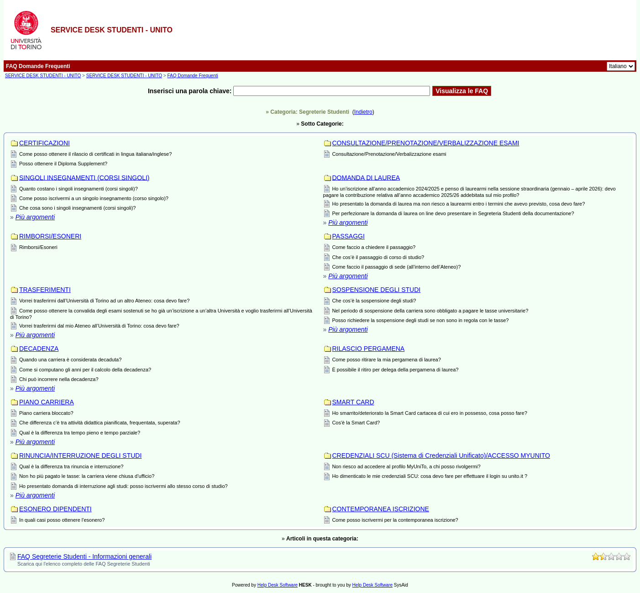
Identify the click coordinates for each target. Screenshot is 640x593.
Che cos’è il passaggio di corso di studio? (378, 257)
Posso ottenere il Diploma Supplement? (63, 163)
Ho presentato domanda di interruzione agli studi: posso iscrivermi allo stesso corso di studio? (123, 486)
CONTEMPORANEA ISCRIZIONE (380, 509)
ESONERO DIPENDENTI (55, 509)
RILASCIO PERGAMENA (368, 348)
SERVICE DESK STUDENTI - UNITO (43, 75)
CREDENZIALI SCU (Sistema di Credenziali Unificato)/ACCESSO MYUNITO (441, 455)
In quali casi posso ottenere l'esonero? (62, 520)
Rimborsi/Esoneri (38, 247)
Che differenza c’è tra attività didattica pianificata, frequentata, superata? (99, 422)
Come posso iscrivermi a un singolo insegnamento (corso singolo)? (93, 198)
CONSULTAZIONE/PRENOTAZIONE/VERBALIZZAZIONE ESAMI (425, 143)
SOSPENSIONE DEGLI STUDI (376, 289)
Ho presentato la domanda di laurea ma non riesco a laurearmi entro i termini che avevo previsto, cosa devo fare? (458, 203)
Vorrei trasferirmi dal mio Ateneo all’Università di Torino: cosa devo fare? (99, 325)
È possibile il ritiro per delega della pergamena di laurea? (395, 369)
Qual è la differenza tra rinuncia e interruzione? (71, 466)
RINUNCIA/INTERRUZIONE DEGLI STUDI (80, 455)
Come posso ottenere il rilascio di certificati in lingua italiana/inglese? (95, 154)
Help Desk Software (277, 585)
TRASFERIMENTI (45, 289)
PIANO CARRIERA (46, 402)
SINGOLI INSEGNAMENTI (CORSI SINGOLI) (84, 177)
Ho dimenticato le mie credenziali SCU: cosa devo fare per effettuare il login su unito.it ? (429, 476)
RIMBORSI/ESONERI (50, 236)
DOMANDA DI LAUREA (366, 177)
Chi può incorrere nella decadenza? (59, 379)
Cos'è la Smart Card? (356, 422)
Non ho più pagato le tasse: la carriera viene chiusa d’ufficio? (86, 476)
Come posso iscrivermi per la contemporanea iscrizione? (395, 520)
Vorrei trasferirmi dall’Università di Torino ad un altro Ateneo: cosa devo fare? (104, 300)
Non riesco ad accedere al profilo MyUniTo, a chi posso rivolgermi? (406, 466)
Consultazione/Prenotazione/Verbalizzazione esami (389, 154)
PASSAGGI (348, 236)
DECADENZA (38, 348)
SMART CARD (353, 402)
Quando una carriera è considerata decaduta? (70, 359)
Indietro (363, 112)
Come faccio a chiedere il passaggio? (373, 247)
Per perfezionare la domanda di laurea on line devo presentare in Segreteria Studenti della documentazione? (453, 213)
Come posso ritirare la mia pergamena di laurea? (386, 359)
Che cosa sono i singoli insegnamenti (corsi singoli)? (77, 208)
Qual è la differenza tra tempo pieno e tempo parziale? (79, 432)
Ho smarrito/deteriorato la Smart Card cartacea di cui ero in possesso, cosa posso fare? (429, 413)
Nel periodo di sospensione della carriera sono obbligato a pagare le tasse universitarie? (430, 310)
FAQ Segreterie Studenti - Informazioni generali (84, 556)
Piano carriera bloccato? (46, 413)
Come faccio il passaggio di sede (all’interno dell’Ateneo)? (396, 267)
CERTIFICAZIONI (44, 143)
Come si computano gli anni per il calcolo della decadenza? (85, 369)
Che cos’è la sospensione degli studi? (374, 300)
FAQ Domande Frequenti (192, 75)
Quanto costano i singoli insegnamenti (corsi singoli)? (78, 188)
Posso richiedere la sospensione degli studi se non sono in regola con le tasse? (420, 320)
